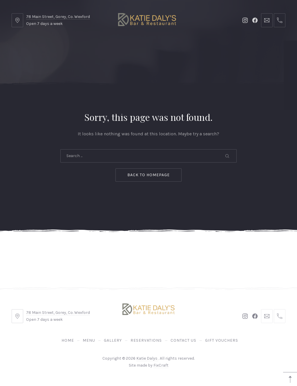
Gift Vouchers (229, 52)
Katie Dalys (147, 358)
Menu (82, 52)
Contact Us (187, 52)
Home (58, 52)
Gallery (110, 52)
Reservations (146, 52)
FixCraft (161, 365)
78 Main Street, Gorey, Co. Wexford (58, 16)
